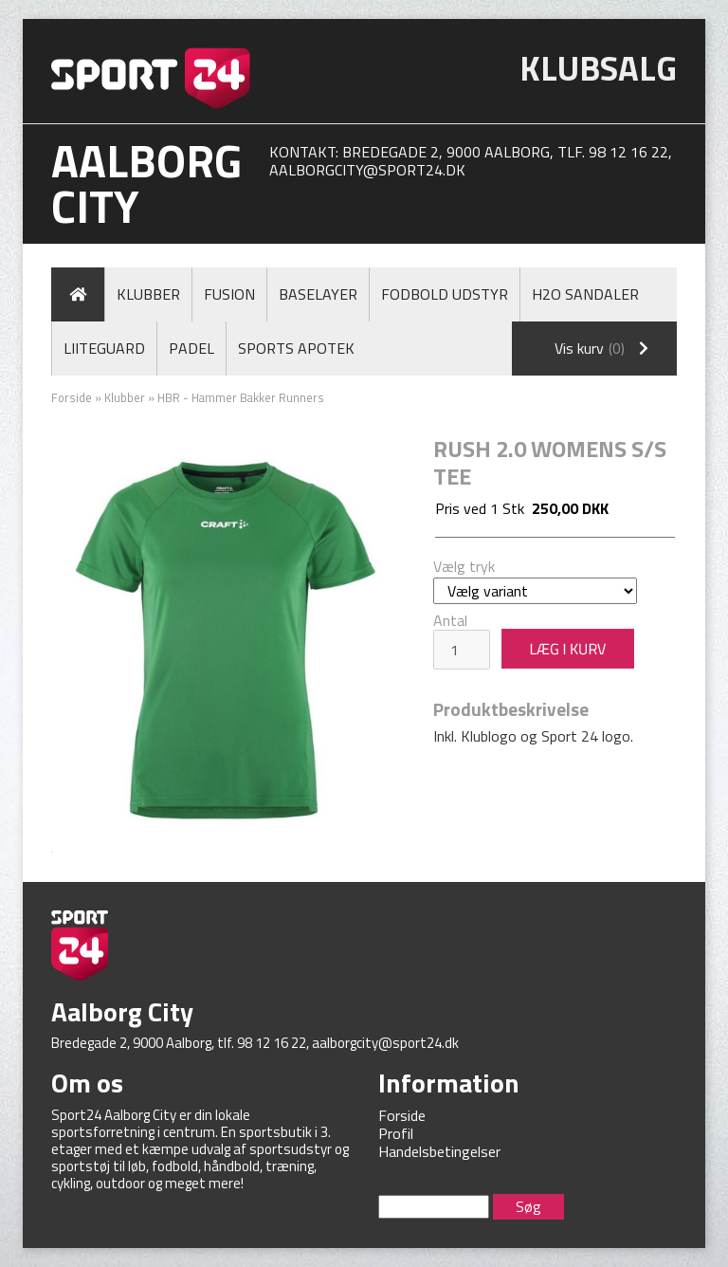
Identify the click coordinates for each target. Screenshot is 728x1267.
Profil (395, 1133)
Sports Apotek (296, 348)
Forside (71, 397)
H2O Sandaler (585, 294)
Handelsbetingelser (439, 1151)
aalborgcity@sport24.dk (367, 169)
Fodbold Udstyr (444, 294)
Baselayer (318, 294)
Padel (191, 348)
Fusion (229, 294)
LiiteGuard (104, 348)
